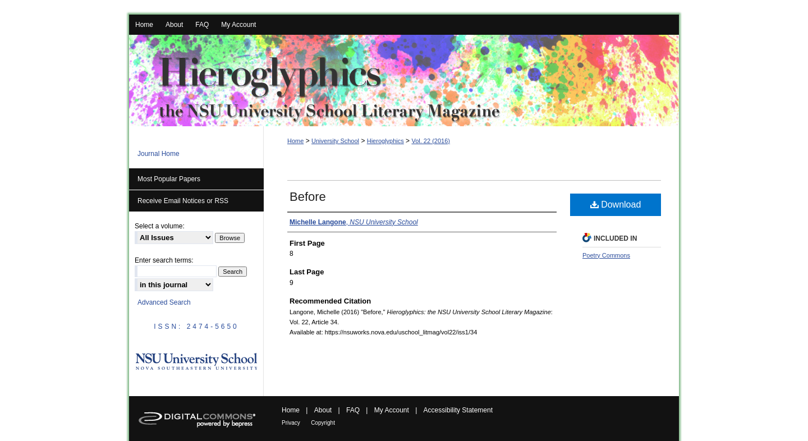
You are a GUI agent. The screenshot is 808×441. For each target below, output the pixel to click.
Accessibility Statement (458, 410)
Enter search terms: (164, 260)
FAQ (353, 410)
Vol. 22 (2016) (430, 140)
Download (615, 204)
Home (295, 140)
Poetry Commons (606, 255)
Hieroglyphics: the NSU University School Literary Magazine (404, 80)
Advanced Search (164, 302)
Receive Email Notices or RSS (182, 201)
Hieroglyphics (385, 140)
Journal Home (158, 154)
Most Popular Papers (168, 179)
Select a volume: (160, 226)
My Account (391, 410)
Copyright (323, 423)
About (323, 410)
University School (335, 140)
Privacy (291, 423)
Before (308, 197)
